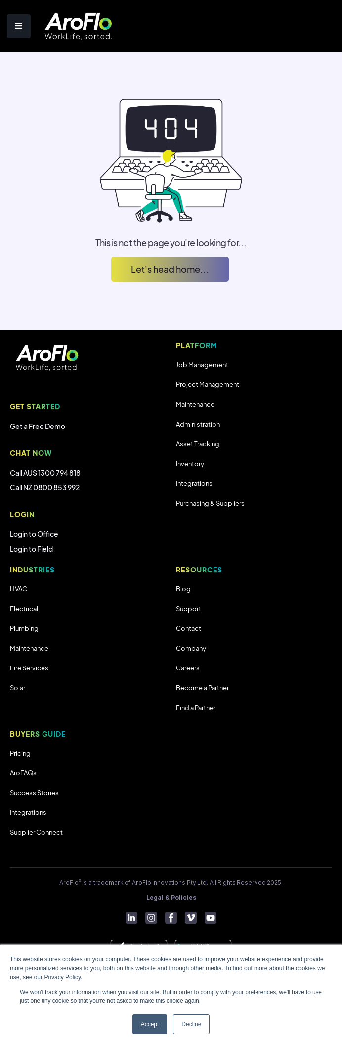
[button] (19, 26)
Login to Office (34, 533)
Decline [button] (191, 1024)
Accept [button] (150, 1024)
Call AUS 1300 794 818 (45, 472)
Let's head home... (170, 269)
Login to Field (31, 548)
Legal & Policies (171, 897)
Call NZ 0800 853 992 (45, 487)
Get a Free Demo (37, 426)
